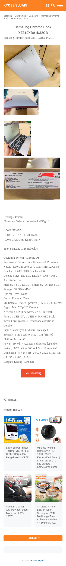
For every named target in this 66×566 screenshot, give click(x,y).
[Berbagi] (10, 399)
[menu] (59, 5)
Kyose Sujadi (15, 5)
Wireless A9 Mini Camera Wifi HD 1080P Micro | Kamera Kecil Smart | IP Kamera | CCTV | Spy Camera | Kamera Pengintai (48, 457)
